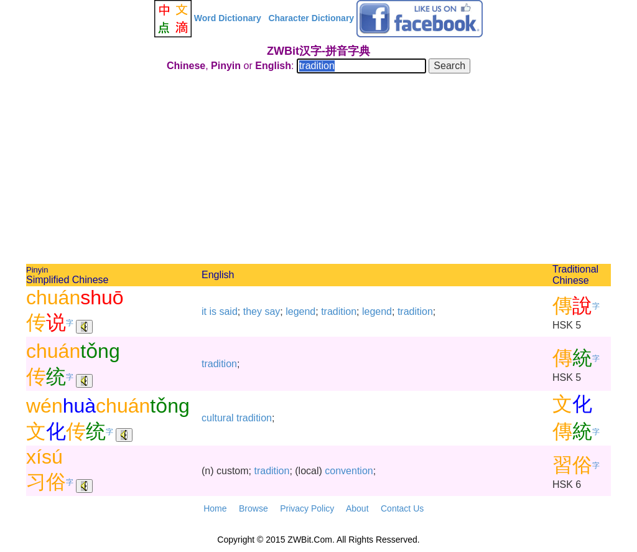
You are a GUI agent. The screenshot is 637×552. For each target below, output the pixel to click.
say (272, 311)
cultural (218, 418)
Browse (253, 508)
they (252, 311)
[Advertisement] (318, 170)
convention (349, 470)
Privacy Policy (307, 508)
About (357, 508)
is (212, 311)
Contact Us (402, 508)
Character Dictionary (311, 18)
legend (300, 311)
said (228, 311)
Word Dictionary (227, 18)
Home (214, 508)
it (204, 311)
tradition (338, 311)
